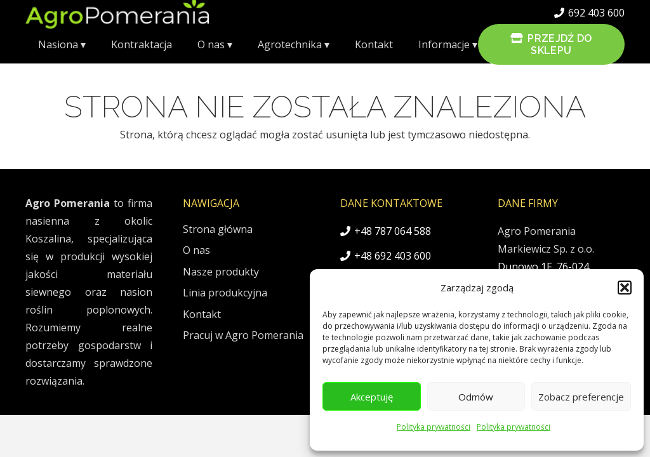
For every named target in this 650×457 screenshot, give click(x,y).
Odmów (475, 396)
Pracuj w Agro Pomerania (243, 335)
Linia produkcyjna (225, 293)
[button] (624, 287)
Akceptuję (371, 396)
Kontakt (202, 314)
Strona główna (218, 229)
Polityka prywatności (433, 426)
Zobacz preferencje (581, 396)
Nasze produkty (221, 272)
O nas (196, 250)
